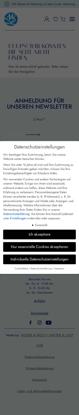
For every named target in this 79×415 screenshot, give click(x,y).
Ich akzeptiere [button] (39, 234)
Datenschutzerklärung (16, 214)
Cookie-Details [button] (22, 268)
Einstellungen (18, 218)
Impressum (59, 268)
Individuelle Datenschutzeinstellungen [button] (39, 259)
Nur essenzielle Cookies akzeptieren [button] (39, 246)
